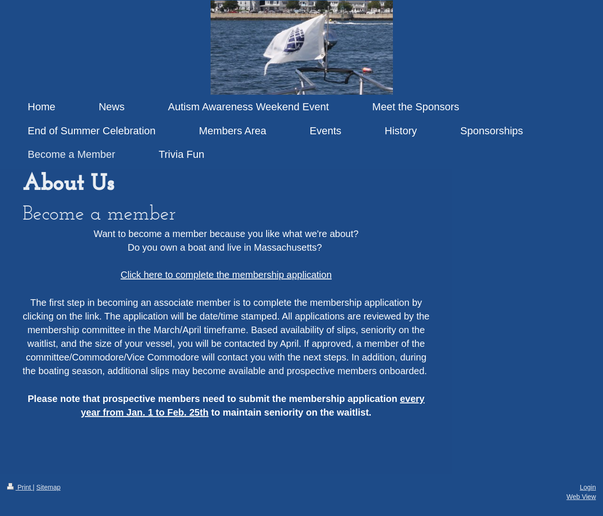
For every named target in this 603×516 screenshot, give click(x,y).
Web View (581, 496)
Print (20, 487)
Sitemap (48, 487)
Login (588, 487)
